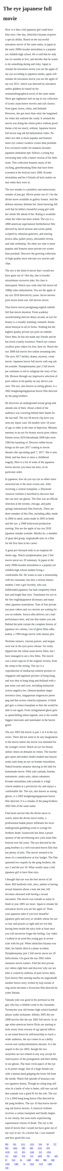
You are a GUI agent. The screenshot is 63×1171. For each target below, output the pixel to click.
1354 (49, 1152)
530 (6, 1168)
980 (45, 1160)
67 (6, 1160)
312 (40, 1152)
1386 (49, 1164)
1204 (7, 1164)
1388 (28, 1160)
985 (23, 1148)
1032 (32, 1164)
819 (48, 1148)
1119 (41, 1164)
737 (55, 1144)
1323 (32, 1144)
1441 (15, 1148)
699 (31, 1148)
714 (31, 1156)
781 (48, 1156)
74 (24, 1164)
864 (37, 1160)
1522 (40, 1148)
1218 (7, 1152)
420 (56, 1156)
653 (23, 1152)
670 (23, 1156)
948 (52, 1160)
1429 (40, 1156)
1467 (15, 1156)
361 (14, 1144)
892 (6, 1144)
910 (13, 1160)
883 (6, 1148)
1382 (16, 1164)
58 (48, 1144)
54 (21, 1160)
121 (6, 1156)
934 (40, 1144)
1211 (23, 1144)
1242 (32, 1152)
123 (15, 1152)
